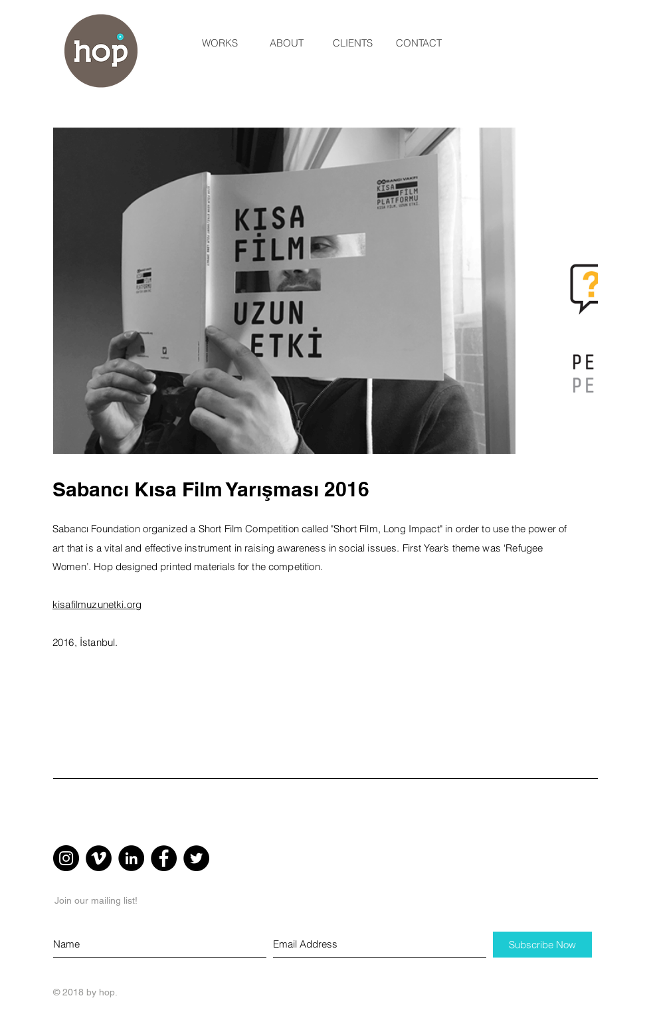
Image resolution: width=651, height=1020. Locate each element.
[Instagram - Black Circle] (66, 858)
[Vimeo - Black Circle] (99, 858)
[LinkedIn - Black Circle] (131, 858)
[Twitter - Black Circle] (196, 858)
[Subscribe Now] (542, 945)
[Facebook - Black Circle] (164, 858)
